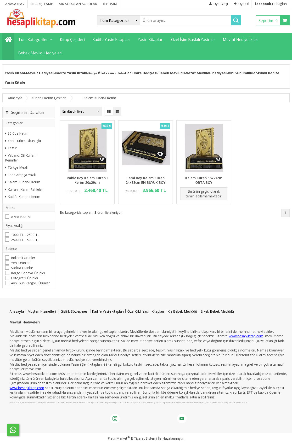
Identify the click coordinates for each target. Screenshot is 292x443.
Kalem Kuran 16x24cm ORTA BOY (203, 180)
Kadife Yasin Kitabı (71, 73)
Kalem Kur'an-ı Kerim (22, 182)
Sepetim (269, 20)
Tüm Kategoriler (33, 39)
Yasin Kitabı (15, 73)
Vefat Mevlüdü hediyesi (206, 73)
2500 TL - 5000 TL (25, 239)
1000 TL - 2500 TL (25, 234)
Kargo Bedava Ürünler (28, 273)
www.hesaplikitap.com (246, 336)
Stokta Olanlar (22, 267)
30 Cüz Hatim (16, 133)
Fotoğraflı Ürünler (24, 278)
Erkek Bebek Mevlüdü (217, 311)
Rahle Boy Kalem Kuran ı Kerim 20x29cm (87, 180)
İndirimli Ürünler (23, 257)
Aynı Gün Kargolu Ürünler (30, 283)
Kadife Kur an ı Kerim (22, 196)
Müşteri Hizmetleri (42, 311)
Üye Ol (241, 3)
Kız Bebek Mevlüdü (182, 311)
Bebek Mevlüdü (171, 73)
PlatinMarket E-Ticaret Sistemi (132, 438)
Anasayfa (17, 311)
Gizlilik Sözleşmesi (74, 311)
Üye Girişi (218, 3)
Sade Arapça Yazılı (20, 175)
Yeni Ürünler (20, 262)
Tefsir (11, 148)
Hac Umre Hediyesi (141, 73)
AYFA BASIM (21, 216)
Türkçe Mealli (16, 167)
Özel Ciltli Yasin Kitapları (145, 311)
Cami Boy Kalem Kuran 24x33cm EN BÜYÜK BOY (145, 180)
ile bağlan (271, 3)
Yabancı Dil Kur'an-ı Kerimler (21, 157)
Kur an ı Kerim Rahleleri (24, 189)
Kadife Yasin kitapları (108, 311)
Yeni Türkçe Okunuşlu (23, 140)
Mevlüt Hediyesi (40, 73)
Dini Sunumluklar (242, 73)
